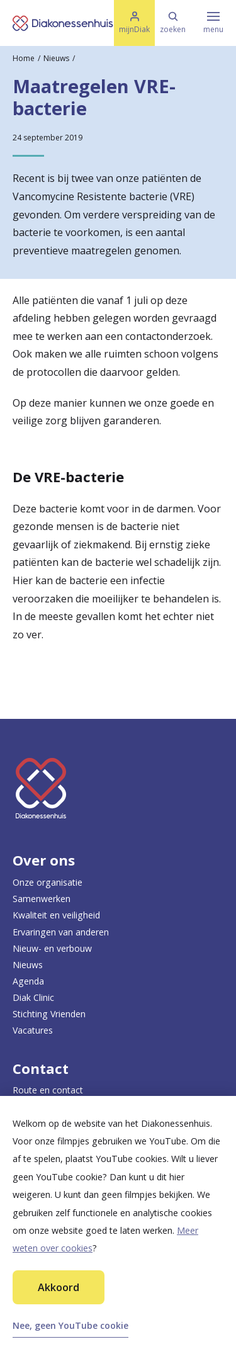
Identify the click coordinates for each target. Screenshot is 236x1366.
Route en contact (48, 1090)
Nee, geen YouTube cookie (70, 1325)
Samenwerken (41, 899)
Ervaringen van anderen (61, 932)
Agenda (28, 981)
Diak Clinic (33, 997)
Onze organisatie (47, 882)
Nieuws (56, 58)
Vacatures (33, 1030)
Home (24, 58)
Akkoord (58, 1287)
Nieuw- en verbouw (52, 948)
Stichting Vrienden (49, 1014)
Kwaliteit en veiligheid (56, 915)
